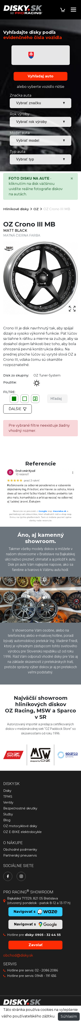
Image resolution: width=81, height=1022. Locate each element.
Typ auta (17, 152)
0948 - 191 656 (45, 976)
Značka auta (20, 95)
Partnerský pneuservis (20, 855)
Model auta (20, 133)
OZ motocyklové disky (20, 826)
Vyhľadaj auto (40, 76)
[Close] (72, 178)
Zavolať (36, 945)
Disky (7, 791)
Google (42, 511)
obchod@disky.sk (18, 955)
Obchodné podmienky (20, 850)
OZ (36, 209)
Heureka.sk (59, 511)
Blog (6, 820)
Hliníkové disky (16, 209)
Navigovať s (35, 924)
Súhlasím (69, 1016)
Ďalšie (17, 409)
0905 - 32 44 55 (48, 935)
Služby (8, 814)
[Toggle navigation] (73, 9)
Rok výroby (19, 114)
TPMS (7, 797)
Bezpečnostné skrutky (20, 808)
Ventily (8, 802)
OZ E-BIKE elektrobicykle (22, 832)
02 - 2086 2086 (46, 970)
